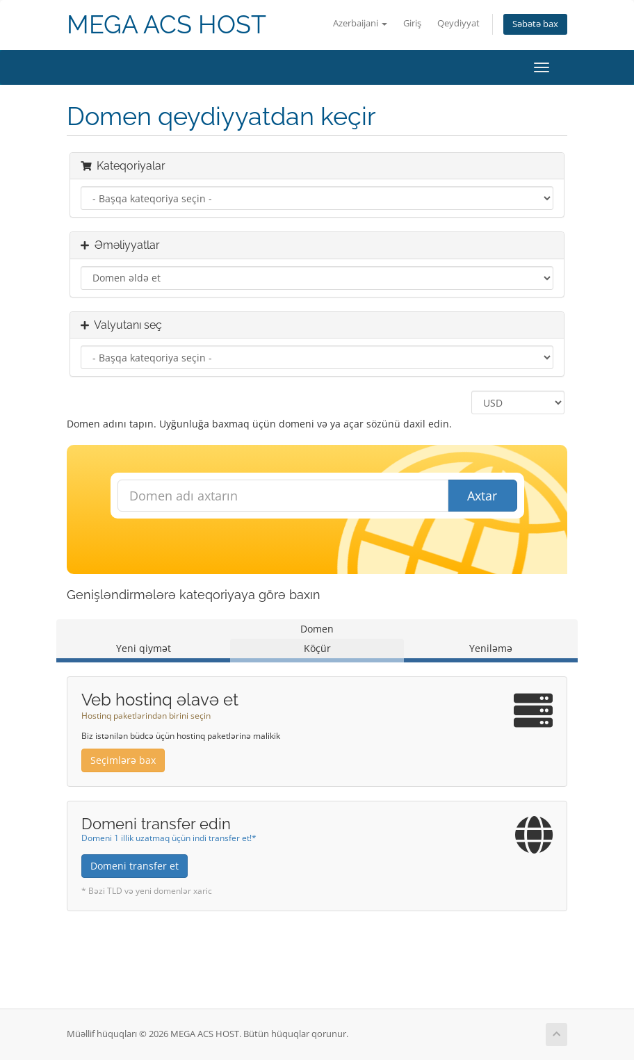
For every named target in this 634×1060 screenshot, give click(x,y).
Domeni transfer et (134, 865)
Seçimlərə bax (123, 760)
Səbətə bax (535, 24)
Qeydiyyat (458, 23)
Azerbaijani (360, 23)
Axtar (482, 495)
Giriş (412, 23)
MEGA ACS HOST (166, 25)
